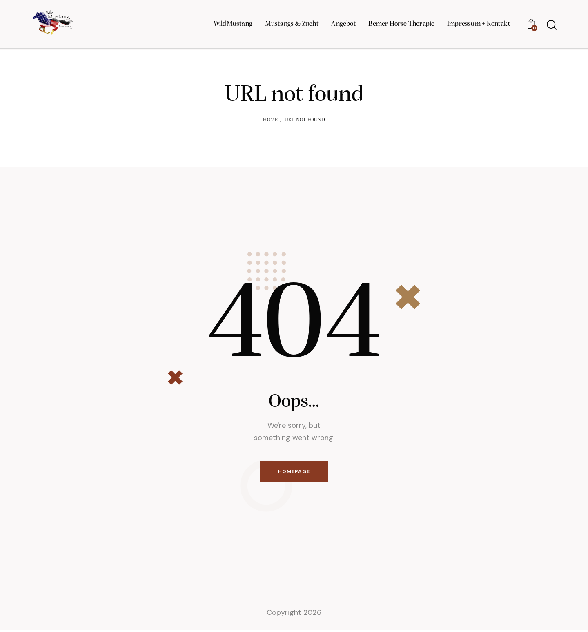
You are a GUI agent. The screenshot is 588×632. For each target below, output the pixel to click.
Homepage (294, 472)
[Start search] (551, 26)
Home (270, 120)
